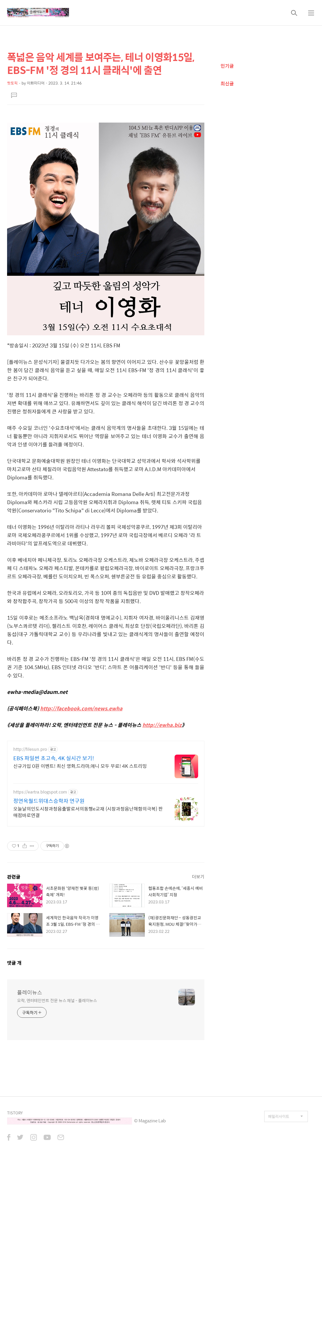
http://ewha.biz (162, 807)
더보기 (198, 1041)
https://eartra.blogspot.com (40, 956)
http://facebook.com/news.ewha (81, 791)
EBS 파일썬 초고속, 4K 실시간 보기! (53, 923)
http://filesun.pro (30, 914)
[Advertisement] (105, 158)
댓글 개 (14, 1127)
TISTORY (15, 1278)
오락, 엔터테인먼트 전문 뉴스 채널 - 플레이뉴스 (57, 1165)
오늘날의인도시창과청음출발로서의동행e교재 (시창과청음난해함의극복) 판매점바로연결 (88, 977)
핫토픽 (12, 83)
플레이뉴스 (29, 1157)
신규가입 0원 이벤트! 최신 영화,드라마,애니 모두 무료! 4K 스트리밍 (80, 930)
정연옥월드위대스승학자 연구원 (49, 965)
